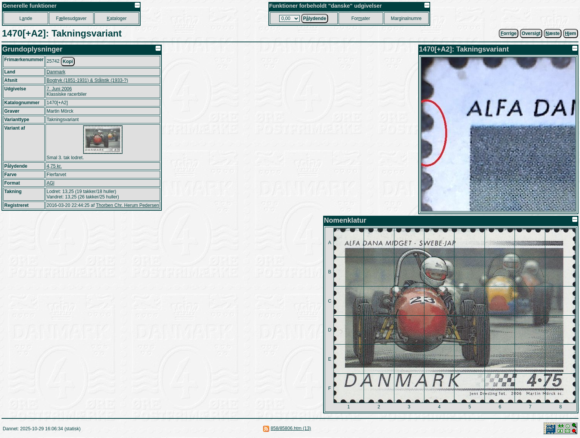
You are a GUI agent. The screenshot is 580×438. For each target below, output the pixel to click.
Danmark (56, 72)
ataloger (116, 18)
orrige (508, 33)
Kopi (68, 61)
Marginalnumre (406, 18)
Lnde (25, 18)
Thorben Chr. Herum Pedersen (127, 205)
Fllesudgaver (71, 18)
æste (553, 33)
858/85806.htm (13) (291, 428)
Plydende (314, 18)
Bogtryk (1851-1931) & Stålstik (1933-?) (87, 80)
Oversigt (531, 33)
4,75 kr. (54, 166)
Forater (360, 18)
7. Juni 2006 (59, 89)
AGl (50, 183)
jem (570, 33)
